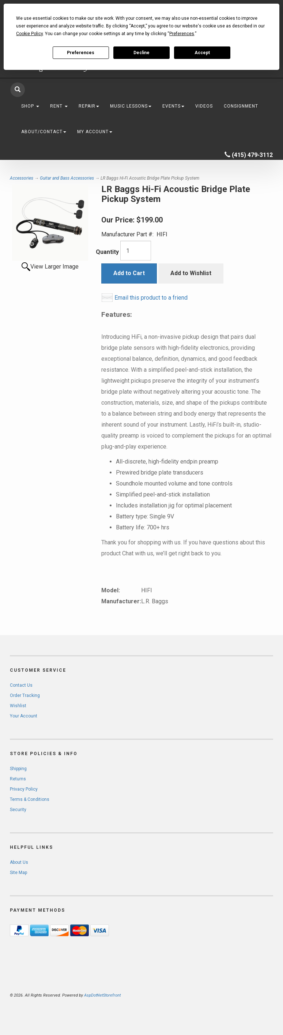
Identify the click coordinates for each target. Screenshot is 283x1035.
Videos (204, 106)
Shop (30, 106)
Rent (59, 106)
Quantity (107, 251)
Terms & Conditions (29, 799)
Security (18, 809)
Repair (89, 106)
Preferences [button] (181, 33)
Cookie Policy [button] (29, 33)
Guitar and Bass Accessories (67, 178)
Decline (141, 52)
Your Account (23, 716)
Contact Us (21, 685)
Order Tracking (25, 695)
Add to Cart (129, 273)
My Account (94, 131)
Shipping (18, 768)
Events (173, 106)
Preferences (80, 52)
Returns (18, 778)
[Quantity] (135, 250)
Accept (202, 52)
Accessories (21, 178)
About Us (19, 862)
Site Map (18, 872)
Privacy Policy (24, 789)
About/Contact (43, 131)
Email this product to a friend (151, 297)
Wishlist (18, 705)
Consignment (241, 106)
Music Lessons (130, 106)
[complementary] (230, 995)
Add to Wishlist (190, 273)
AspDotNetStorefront (102, 995)
